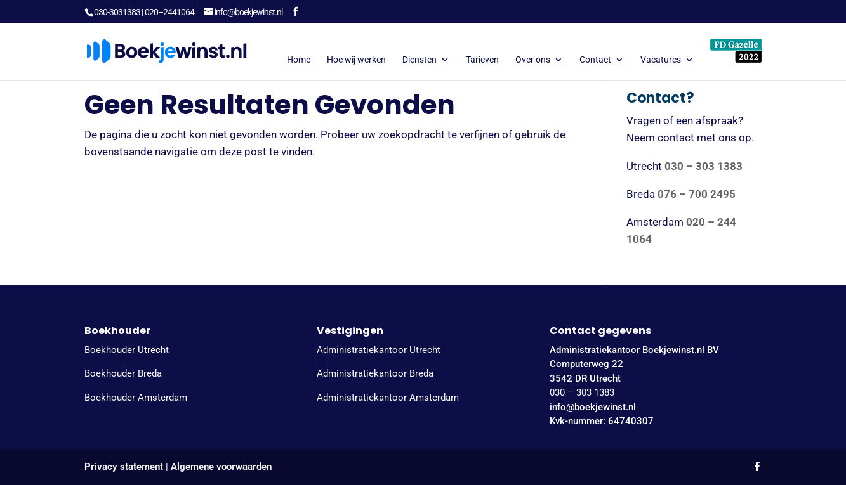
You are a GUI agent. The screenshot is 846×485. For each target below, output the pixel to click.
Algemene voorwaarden (221, 466)
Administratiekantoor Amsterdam (388, 397)
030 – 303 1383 (582, 392)
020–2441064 (169, 12)
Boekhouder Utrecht (126, 350)
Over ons (532, 60)
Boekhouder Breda (123, 373)
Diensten (419, 60)
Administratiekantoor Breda (375, 373)
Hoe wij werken (356, 60)
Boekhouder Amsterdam (135, 397)
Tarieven (482, 60)
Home (298, 60)
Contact (595, 60)
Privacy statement (123, 466)
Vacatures (660, 60)
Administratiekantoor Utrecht (378, 350)
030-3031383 (117, 12)
